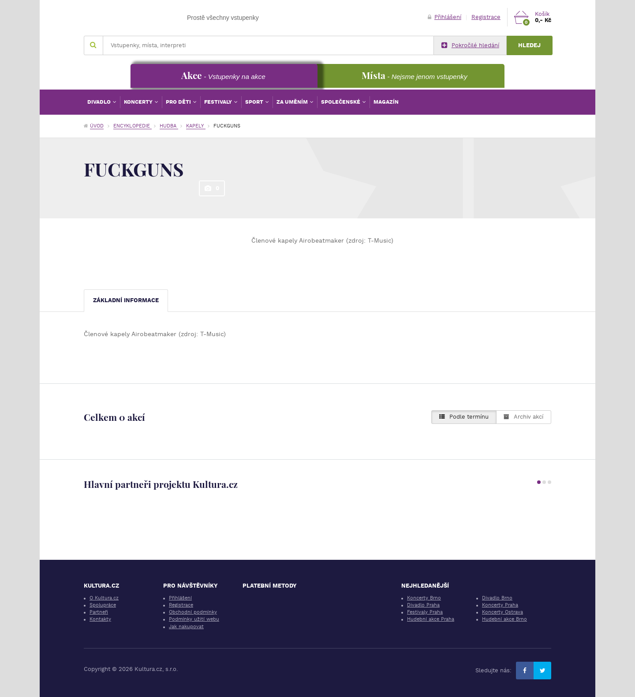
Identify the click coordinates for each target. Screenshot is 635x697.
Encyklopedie (132, 126)
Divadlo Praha (423, 605)
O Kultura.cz (104, 598)
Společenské (341, 102)
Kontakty (100, 619)
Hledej (529, 45)
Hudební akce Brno (504, 619)
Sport (255, 102)
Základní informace (126, 300)
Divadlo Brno (497, 598)
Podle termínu (464, 416)
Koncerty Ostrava (502, 612)
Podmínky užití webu (194, 619)
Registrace (486, 17)
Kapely (195, 126)
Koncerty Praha (500, 605)
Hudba (169, 126)
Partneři (99, 612)
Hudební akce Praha (430, 619)
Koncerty (139, 102)
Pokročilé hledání (470, 45)
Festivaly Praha (425, 612)
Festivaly (218, 102)
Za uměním (292, 102)
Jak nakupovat (186, 627)
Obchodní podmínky (193, 612)
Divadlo (99, 102)
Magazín (386, 102)
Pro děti (179, 102)
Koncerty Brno (424, 598)
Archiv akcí (523, 416)
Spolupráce (103, 605)
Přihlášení (444, 17)
